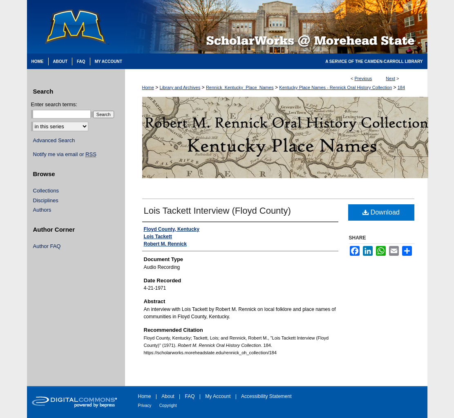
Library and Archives (180, 87)
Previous (363, 78)
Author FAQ (47, 246)
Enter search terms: (54, 104)
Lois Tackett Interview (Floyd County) (217, 211)
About (167, 396)
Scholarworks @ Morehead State (276, 27)
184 (401, 87)
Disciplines (45, 200)
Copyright (168, 405)
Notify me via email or (64, 154)
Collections (46, 191)
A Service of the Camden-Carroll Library (374, 61)
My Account (217, 396)
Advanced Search (54, 140)
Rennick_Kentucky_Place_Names (240, 87)
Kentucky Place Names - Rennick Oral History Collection (335, 87)
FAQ (190, 396)
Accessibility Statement (266, 396)
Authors (42, 210)
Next (390, 78)
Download (381, 212)
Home (148, 87)
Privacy (145, 405)
